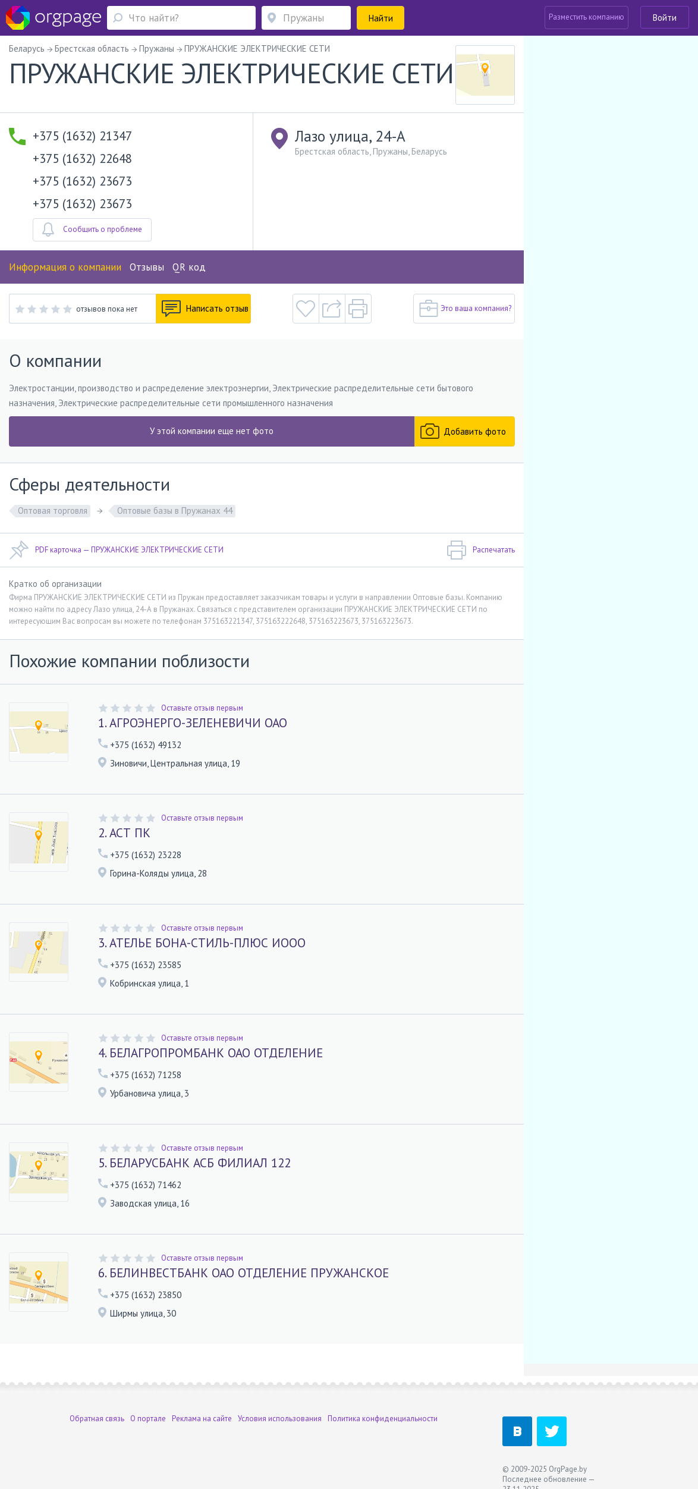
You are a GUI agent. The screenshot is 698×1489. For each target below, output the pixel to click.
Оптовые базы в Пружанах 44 (174, 510)
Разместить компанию (586, 17)
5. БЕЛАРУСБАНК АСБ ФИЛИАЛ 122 (194, 1163)
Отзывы (147, 267)
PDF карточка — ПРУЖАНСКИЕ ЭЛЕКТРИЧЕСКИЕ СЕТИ (116, 550)
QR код (189, 267)
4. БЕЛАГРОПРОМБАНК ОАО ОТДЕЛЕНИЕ (210, 1053)
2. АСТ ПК (124, 833)
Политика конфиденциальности (383, 1418)
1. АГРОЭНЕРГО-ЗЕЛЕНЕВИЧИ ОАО (192, 723)
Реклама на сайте (202, 1418)
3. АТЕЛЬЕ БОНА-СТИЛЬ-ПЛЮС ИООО (202, 943)
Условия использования (280, 1418)
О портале (148, 1418)
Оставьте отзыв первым (202, 708)
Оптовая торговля (52, 510)
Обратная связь (97, 1418)
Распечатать (481, 550)
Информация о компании (65, 267)
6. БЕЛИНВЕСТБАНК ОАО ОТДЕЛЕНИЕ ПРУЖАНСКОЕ (243, 1273)
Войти (665, 17)
